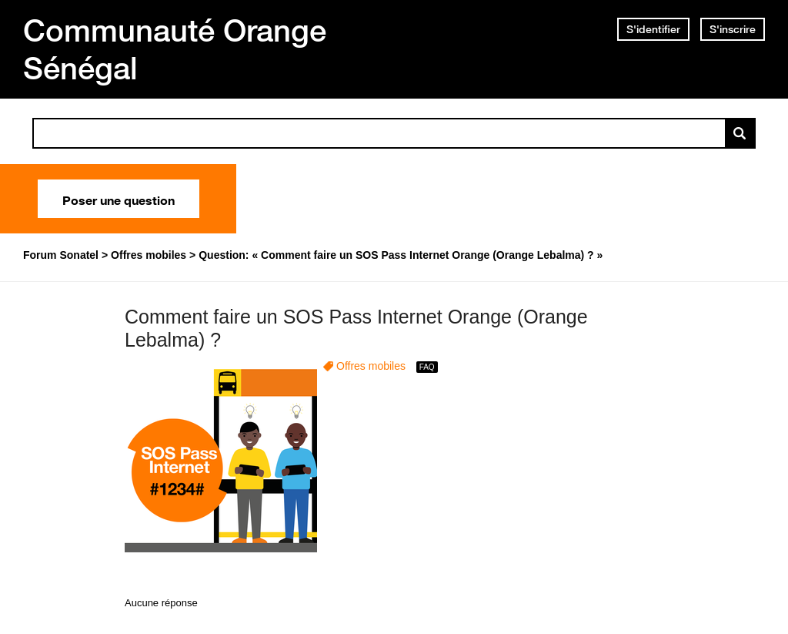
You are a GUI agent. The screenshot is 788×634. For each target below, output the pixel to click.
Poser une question (118, 198)
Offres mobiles (371, 366)
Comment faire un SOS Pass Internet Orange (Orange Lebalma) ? (356, 328)
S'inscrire (733, 29)
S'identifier (653, 29)
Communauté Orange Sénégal (174, 49)
